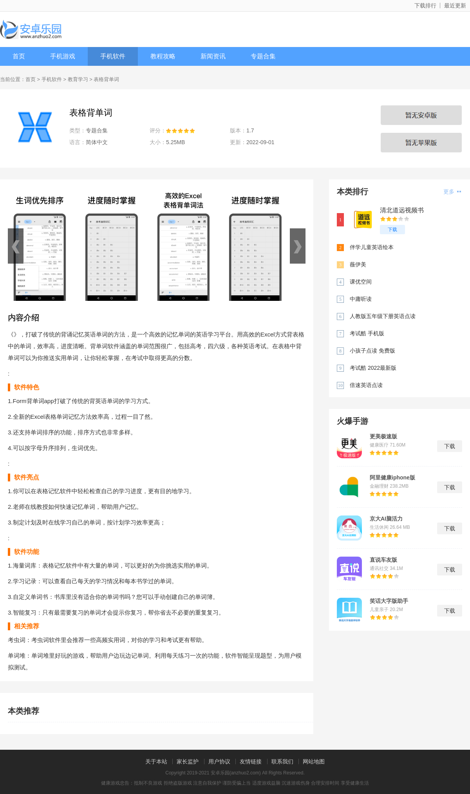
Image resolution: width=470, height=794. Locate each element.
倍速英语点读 (366, 385)
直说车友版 (383, 560)
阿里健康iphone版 (392, 477)
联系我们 (282, 761)
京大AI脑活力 (386, 518)
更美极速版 (383, 436)
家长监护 (188, 761)
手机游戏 (62, 56)
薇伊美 (358, 264)
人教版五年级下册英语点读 (383, 316)
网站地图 (314, 761)
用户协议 (219, 761)
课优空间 (361, 282)
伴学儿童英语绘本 (372, 247)
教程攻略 (162, 56)
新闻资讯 (213, 56)
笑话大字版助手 (389, 601)
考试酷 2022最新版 (373, 368)
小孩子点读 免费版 (372, 350)
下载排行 (425, 5)
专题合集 (263, 56)
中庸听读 (361, 299)
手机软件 (112, 56)
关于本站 (156, 761)
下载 (392, 229)
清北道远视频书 (402, 210)
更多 (452, 191)
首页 (19, 56)
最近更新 (455, 5)
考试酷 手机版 (367, 333)
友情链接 (251, 761)
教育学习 (78, 79)
